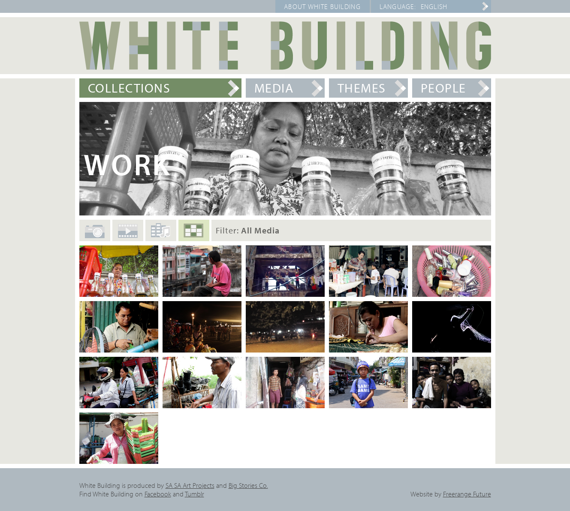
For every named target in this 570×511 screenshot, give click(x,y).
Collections (129, 88)
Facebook (158, 494)
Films (127, 234)
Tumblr (194, 494)
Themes (362, 88)
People (443, 88)
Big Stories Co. (248, 485)
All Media (193, 234)
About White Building (322, 6)
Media (274, 88)
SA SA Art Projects (190, 485)
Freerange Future (467, 494)
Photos (94, 235)
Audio (160, 233)
